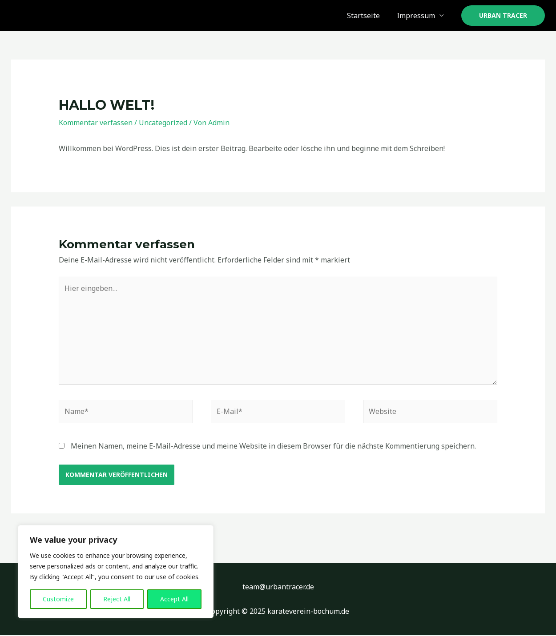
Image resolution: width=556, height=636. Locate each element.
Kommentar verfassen (96, 122)
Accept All (174, 599)
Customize (58, 599)
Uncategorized (163, 122)
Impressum (417, 15)
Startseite (367, 15)
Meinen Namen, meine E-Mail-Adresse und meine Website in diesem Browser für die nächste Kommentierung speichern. (273, 446)
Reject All (116, 599)
